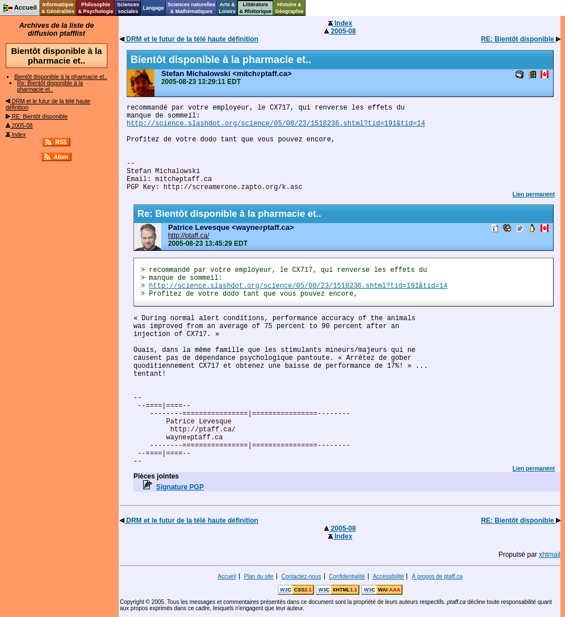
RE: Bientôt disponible (37, 117)
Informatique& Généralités (57, 8)
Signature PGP (180, 487)
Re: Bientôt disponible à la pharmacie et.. (50, 86)
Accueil (226, 576)
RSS (61, 142)
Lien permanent (534, 194)
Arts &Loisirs (227, 8)
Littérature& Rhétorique (256, 8)
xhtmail (549, 555)
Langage (153, 8)
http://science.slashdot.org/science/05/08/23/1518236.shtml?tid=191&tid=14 (276, 124)
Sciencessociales (128, 8)
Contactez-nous (301, 576)
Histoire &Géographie (289, 8)
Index (16, 135)
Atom (61, 157)
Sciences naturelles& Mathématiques (191, 8)
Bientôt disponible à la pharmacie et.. (60, 77)
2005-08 (19, 126)
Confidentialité (347, 576)
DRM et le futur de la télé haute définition (189, 39)
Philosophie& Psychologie (95, 8)
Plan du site (258, 576)
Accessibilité (388, 576)
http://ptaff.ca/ (189, 236)
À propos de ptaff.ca (437, 576)
